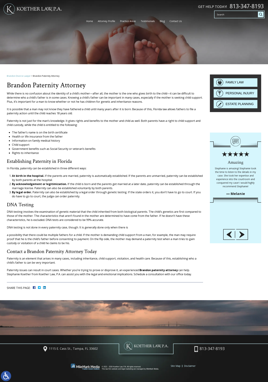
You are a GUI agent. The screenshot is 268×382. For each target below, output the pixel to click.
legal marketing (127, 369)
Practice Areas (128, 22)
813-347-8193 (247, 6)
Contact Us (176, 22)
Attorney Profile (106, 22)
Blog (162, 22)
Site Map (175, 365)
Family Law (235, 83)
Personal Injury (240, 94)
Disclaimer (190, 365)
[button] (229, 286)
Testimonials (148, 22)
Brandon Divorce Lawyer (19, 75)
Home (89, 22)
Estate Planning (240, 105)
